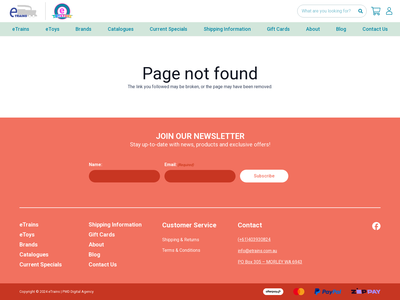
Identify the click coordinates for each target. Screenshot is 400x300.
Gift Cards (102, 234)
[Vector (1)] (376, 226)
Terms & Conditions (181, 250)
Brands (28, 244)
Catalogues (34, 254)
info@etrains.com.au (257, 250)
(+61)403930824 (254, 239)
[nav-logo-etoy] (40, 11)
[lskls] (389, 11)
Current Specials (40, 264)
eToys (27, 234)
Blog (94, 254)
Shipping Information (115, 224)
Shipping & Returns (180, 239)
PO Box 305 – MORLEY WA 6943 (270, 262)
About (96, 244)
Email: (179, 164)
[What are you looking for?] (332, 11)
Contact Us (103, 264)
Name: (95, 164)
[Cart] (376, 11)
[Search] (360, 11)
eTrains (29, 224)
